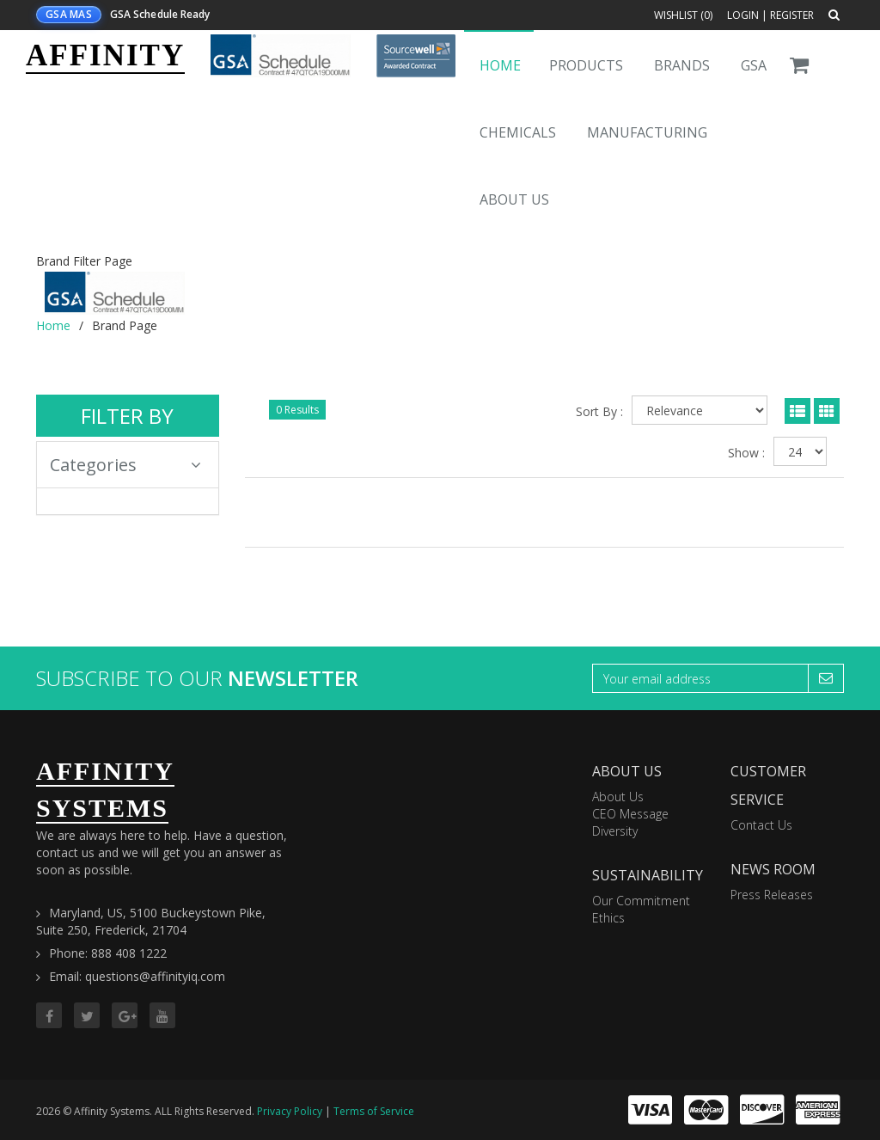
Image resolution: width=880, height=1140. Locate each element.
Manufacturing (647, 132)
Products (586, 65)
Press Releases (771, 894)
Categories (125, 464)
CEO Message (630, 814)
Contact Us (761, 825)
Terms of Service (373, 1111)
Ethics (608, 918)
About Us (514, 199)
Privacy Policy (289, 1111)
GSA (754, 65)
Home (500, 65)
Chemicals (518, 132)
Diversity (615, 831)
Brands (682, 65)
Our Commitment (641, 900)
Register (792, 15)
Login (743, 15)
